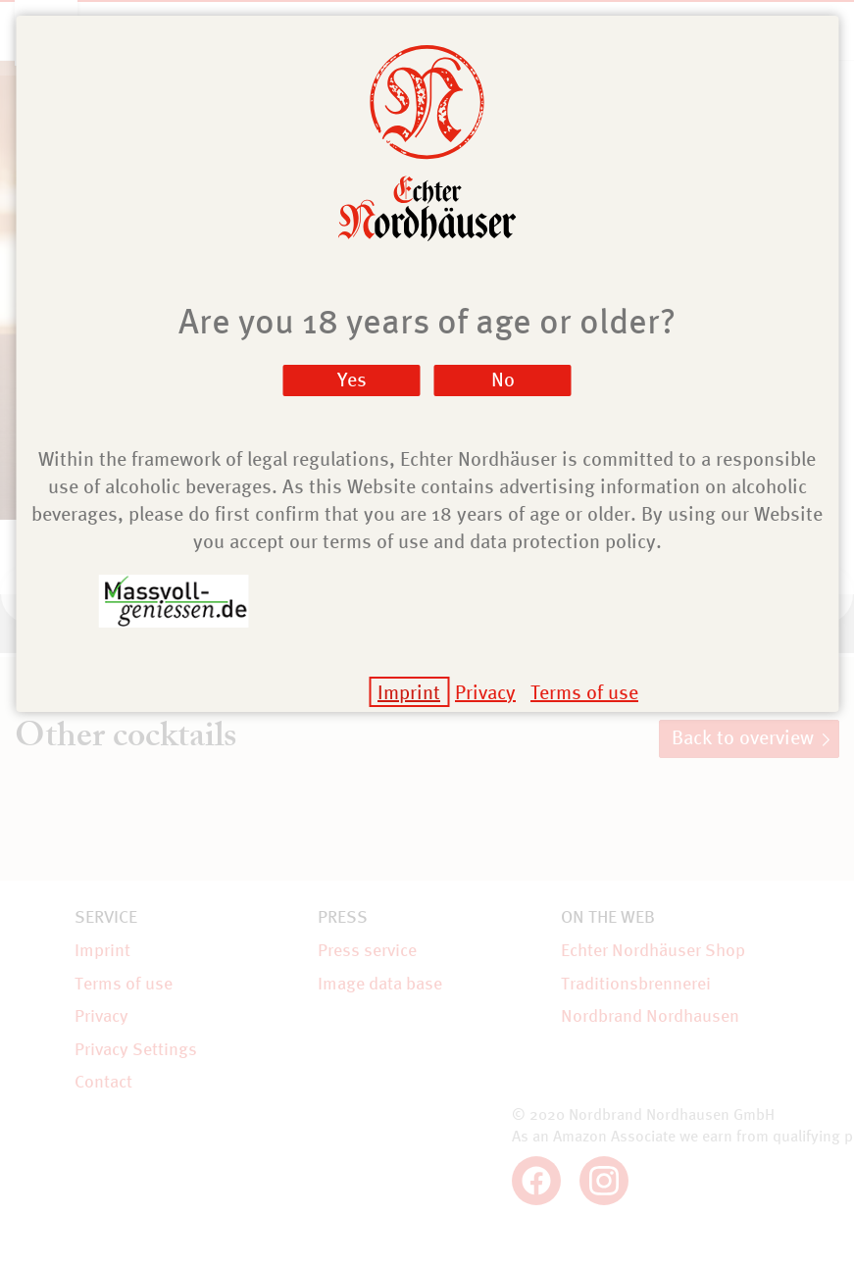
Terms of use (584, 692)
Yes (352, 379)
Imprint (408, 692)
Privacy (485, 692)
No (503, 379)
